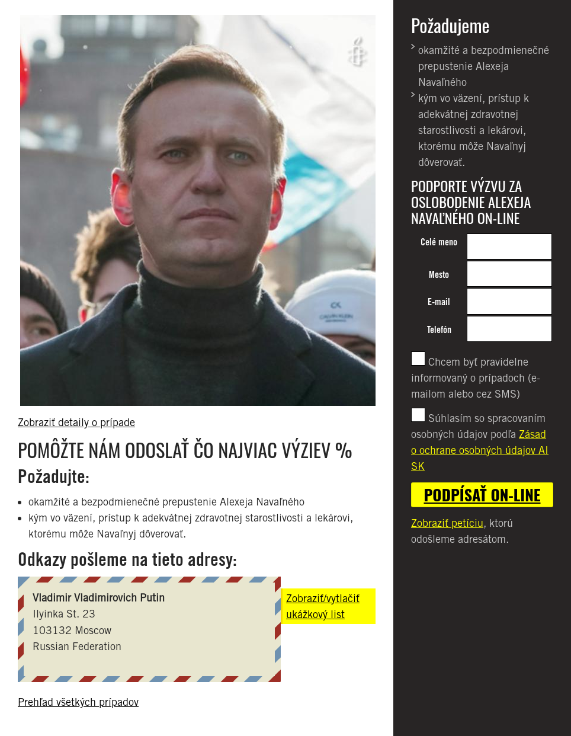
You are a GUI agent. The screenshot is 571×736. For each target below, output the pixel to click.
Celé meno (439, 242)
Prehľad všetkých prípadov (78, 702)
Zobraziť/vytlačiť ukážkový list (323, 606)
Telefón (439, 329)
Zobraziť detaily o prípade (76, 422)
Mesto (439, 274)
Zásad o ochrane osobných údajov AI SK (479, 450)
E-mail (439, 302)
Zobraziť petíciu (447, 523)
